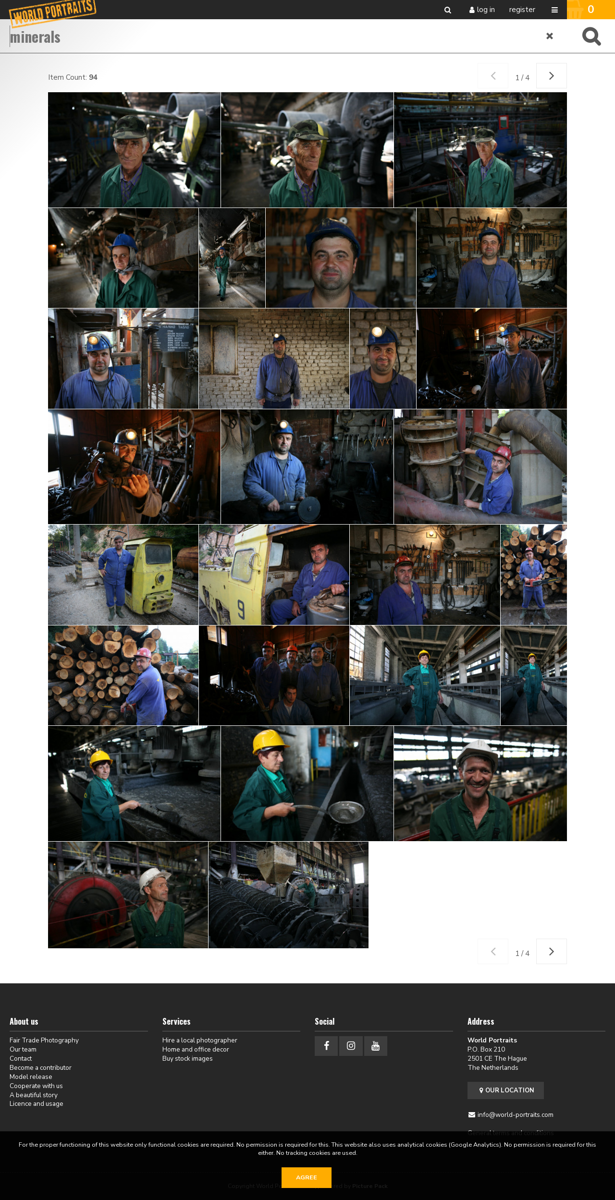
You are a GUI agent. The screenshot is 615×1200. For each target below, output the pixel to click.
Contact (21, 1058)
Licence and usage (36, 1103)
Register (522, 9)
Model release (31, 1076)
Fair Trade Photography (44, 1040)
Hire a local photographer (199, 1040)
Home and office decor (195, 1049)
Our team (23, 1049)
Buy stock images (187, 1058)
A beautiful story (34, 1095)
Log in (486, 9)
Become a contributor (41, 1067)
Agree (306, 1177)
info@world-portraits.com (516, 1114)
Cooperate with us (36, 1085)
